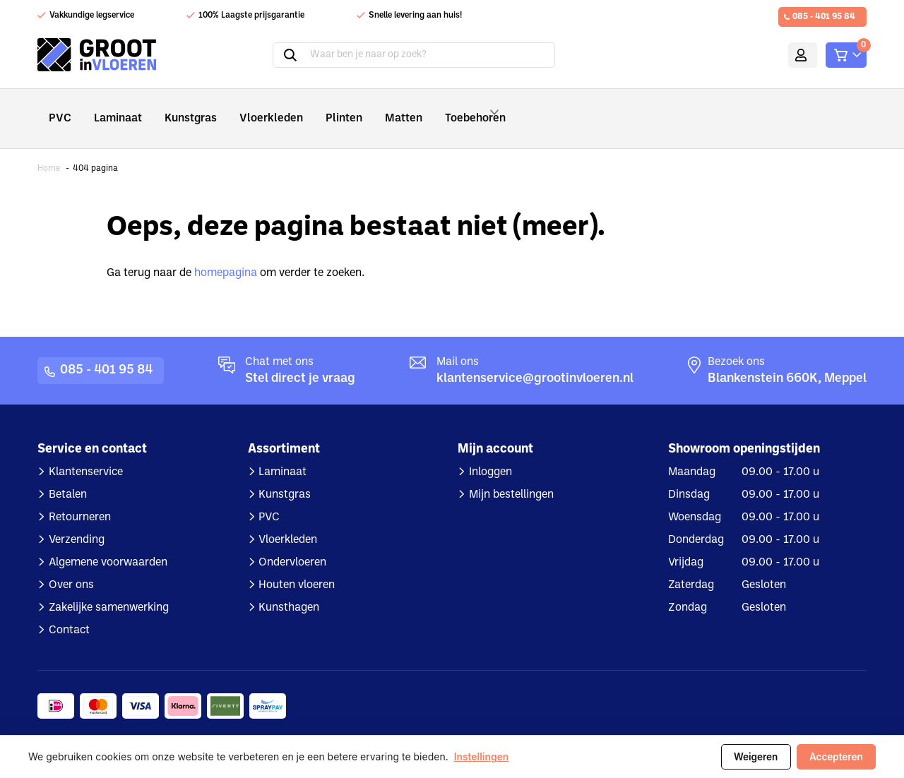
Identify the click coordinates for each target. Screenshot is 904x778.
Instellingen (481, 757)
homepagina (225, 253)
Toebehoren (448, 108)
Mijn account (782, 55)
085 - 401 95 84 (823, 17)
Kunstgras (179, 108)
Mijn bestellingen (511, 475)
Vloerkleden (251, 108)
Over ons (71, 565)
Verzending (77, 520)
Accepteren (835, 756)
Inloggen (490, 452)
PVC (58, 108)
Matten (370, 108)
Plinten (315, 108)
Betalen (68, 475)
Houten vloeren (296, 565)
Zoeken (272, 55)
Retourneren (80, 497)
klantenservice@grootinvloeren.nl (535, 359)
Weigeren (754, 756)
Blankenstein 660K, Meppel (787, 359)
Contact (69, 610)
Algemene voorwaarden (108, 543)
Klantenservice (86, 452)
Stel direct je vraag (300, 359)
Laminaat (111, 108)
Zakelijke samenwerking (109, 588)
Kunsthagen (288, 588)
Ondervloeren (292, 543)
